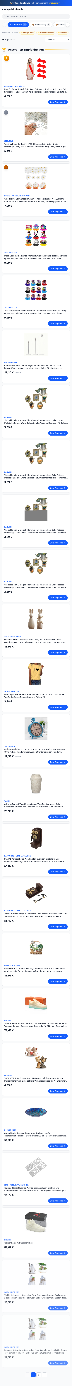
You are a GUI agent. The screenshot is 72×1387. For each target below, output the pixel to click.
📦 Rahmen (63, 24)
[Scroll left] (4, 24)
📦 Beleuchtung (41, 24)
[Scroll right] (68, 24)
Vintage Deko (27, 33)
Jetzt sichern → (55, 3)
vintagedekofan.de (12, 9)
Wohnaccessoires (46, 33)
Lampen (62, 33)
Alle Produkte (18, 24)
